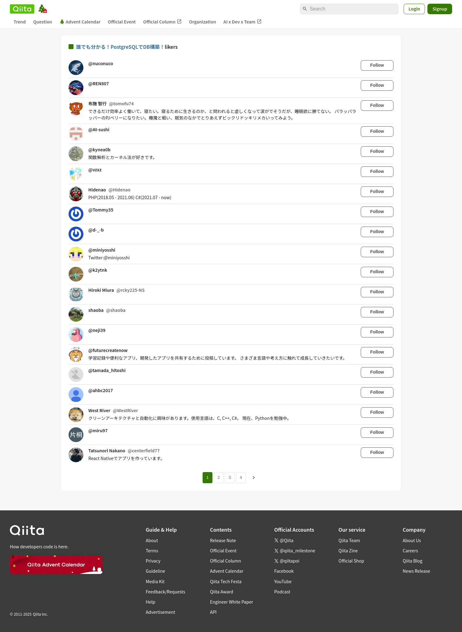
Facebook (284, 571)
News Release (416, 571)
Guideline (155, 571)
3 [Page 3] (230, 477)
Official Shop (351, 561)
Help (150, 602)
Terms (152, 550)
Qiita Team (349, 540)
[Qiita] (22, 9)
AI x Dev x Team (243, 22)
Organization (202, 22)
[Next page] (253, 477)
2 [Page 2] (218, 477)
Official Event (122, 22)
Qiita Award (221, 591)
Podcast (282, 591)
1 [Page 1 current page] (207, 477)
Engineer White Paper (231, 602)
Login (414, 9)
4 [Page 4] (241, 477)
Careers (410, 550)
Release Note (223, 540)
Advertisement (160, 612)
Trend (20, 22)
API (213, 612)
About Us (412, 540)
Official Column (162, 22)
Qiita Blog (412, 561)
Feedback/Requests (165, 591)
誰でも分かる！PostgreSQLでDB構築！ (120, 46)
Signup (439, 9)
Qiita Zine (348, 550)
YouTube (283, 581)
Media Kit (155, 581)
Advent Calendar (80, 22)
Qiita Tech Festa (226, 581)
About (152, 540)
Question (42, 22)
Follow (377, 65)
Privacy (153, 561)
